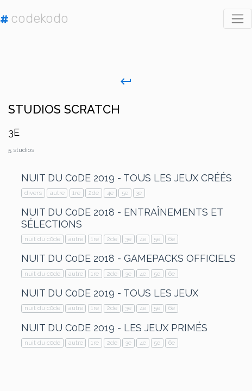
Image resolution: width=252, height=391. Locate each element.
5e (125, 193)
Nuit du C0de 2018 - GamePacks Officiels (128, 258)
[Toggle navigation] (237, 19)
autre (57, 193)
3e (139, 193)
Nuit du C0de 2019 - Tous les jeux (109, 293)
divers (33, 193)
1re (76, 193)
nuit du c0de (42, 239)
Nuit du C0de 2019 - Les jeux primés (114, 327)
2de (94, 193)
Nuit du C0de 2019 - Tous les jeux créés (126, 178)
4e (110, 193)
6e (171, 239)
